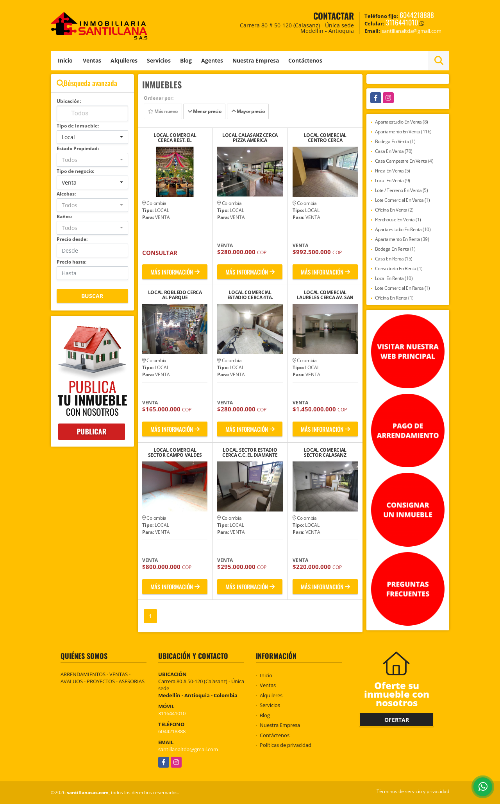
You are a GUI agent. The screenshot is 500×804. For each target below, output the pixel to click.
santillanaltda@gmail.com (188, 749)
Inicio (65, 60)
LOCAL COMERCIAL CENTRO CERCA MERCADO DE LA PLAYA (325, 138)
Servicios (159, 60)
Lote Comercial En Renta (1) (402, 288)
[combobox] (92, 137)
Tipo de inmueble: (78, 125)
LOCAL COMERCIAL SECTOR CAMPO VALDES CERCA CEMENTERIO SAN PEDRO (175, 452)
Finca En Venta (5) (392, 170)
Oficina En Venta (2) (394, 209)
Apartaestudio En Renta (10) (403, 229)
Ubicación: (69, 101)
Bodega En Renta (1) (395, 249)
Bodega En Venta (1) (395, 141)
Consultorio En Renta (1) (399, 268)
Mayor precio (247, 111)
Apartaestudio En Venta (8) (401, 121)
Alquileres (124, 60)
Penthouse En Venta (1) (398, 219)
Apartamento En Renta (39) (402, 239)
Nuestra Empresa (255, 60)
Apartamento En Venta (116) (403, 131)
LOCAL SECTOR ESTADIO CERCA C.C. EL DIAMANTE (249, 452)
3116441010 (402, 22)
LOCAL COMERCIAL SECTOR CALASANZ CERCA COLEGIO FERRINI (325, 452)
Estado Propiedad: (78, 148)
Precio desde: (72, 239)
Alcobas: (66, 193)
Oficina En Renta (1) (394, 297)
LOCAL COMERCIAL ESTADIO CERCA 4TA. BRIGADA (250, 295)
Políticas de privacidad (285, 744)
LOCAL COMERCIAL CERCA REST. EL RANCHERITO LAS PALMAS (175, 138)
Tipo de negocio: (75, 171)
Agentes (212, 60)
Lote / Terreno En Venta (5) (401, 190)
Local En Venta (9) (392, 180)
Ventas (92, 60)
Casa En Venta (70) (393, 151)
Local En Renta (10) (394, 278)
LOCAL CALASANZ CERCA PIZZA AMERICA (250, 138)
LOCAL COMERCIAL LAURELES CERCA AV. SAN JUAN (325, 295)
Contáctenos (305, 60)
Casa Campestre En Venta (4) (404, 161)
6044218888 (417, 15)
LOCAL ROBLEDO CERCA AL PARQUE (175, 295)
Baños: (64, 216)
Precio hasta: (71, 261)
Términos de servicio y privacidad (413, 791)
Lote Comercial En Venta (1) (402, 200)
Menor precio (204, 111)
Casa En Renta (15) (393, 258)
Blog (186, 60)
